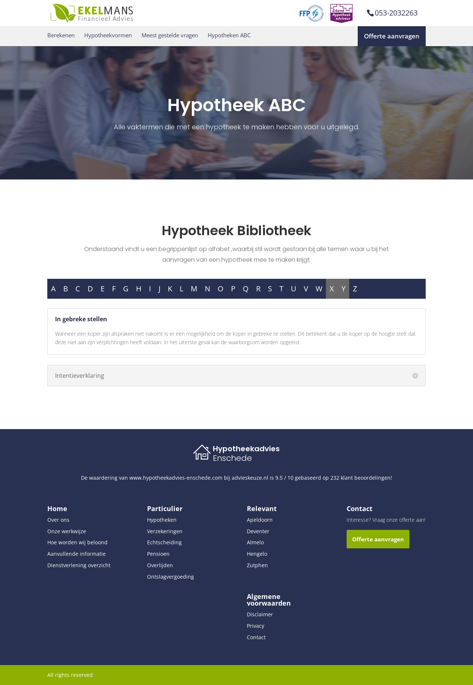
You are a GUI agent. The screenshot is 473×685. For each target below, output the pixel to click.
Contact (256, 637)
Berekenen (61, 35)
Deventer (258, 531)
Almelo (255, 542)
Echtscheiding (164, 542)
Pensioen (158, 553)
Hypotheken (162, 519)
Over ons (58, 519)
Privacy (255, 625)
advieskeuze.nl (250, 477)
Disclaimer (260, 614)
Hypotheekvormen (108, 35)
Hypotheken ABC (229, 35)
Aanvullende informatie (76, 553)
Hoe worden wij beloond (77, 542)
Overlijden (160, 565)
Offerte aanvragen (391, 36)
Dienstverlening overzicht (78, 565)
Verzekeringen (165, 531)
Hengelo (257, 553)
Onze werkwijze (66, 531)
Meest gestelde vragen (170, 35)
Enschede (232, 458)
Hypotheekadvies (246, 448)
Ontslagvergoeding (170, 576)
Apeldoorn (260, 519)
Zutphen (257, 565)
